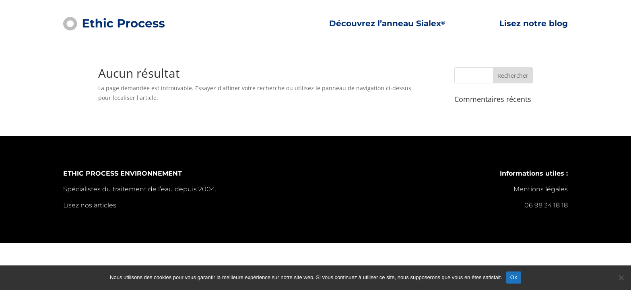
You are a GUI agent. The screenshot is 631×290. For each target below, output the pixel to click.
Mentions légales (540, 189)
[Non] (621, 277)
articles (105, 205)
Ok (513, 277)
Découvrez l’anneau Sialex (387, 23)
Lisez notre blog (533, 23)
